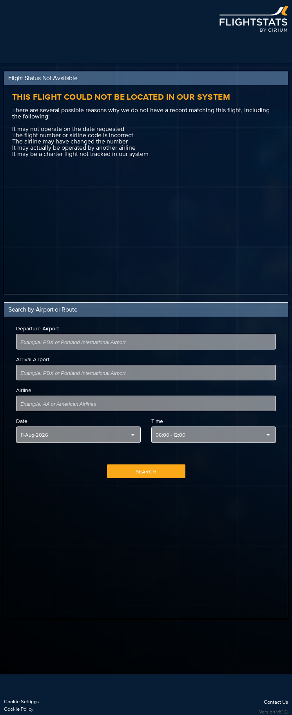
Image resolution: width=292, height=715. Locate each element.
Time (157, 421)
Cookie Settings (21, 701)
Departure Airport (37, 328)
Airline (23, 390)
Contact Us (276, 702)
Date (21, 421)
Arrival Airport (32, 359)
